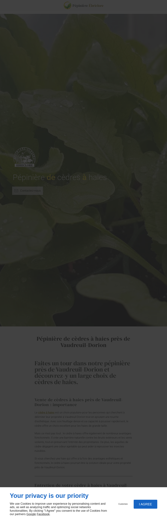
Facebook (43, 514)
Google (31, 514)
